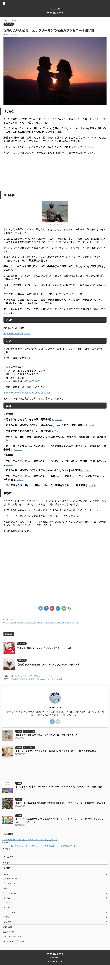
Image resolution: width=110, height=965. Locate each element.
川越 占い (13, 623)
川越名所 (20, 623)
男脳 (77, 623)
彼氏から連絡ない (30, 623)
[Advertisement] (55, 173)
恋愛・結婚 (9, 619)
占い (7, 623)
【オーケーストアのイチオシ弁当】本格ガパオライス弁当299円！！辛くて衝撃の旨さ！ (56, 751)
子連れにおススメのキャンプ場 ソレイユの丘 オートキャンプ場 (36, 679)
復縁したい (40, 623)
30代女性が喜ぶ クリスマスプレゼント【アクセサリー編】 (44, 648)
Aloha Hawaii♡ (55, 958)
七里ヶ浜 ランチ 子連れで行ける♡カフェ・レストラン (31, 676)
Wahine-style (55, 12)
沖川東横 (68, 623)
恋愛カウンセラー (51, 623)
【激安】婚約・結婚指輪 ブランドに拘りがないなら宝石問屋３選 (48, 664)
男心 (73, 623)
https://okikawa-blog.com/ (16, 333)
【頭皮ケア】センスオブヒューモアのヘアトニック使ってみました (46, 735)
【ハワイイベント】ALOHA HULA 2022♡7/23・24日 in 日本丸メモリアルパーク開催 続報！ (59, 787)
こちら (58, 419)
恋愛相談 (61, 623)
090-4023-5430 (32, 381)
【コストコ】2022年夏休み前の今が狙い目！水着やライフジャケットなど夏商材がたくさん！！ (60, 803)
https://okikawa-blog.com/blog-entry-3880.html (27, 392)
